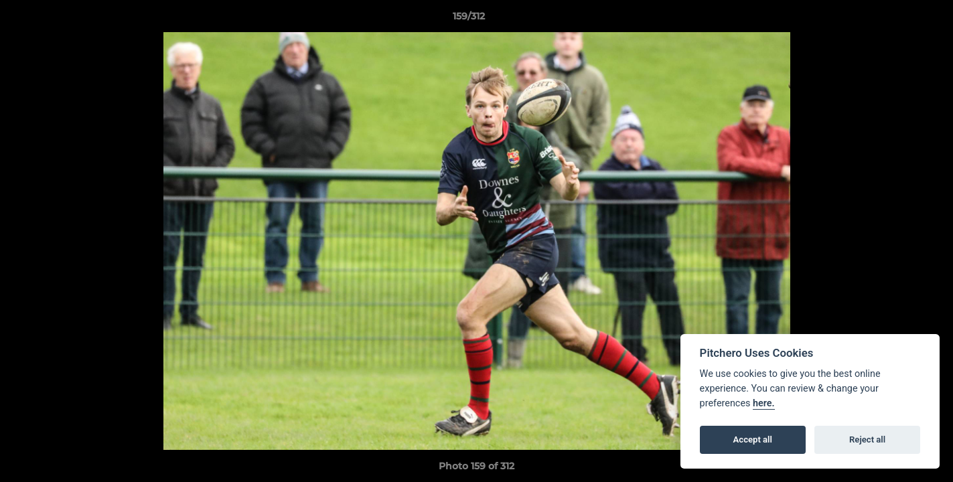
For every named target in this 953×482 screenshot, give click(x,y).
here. (764, 403)
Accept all (752, 439)
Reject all (867, 439)
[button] (897, 19)
